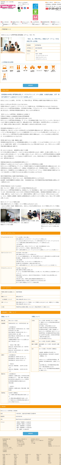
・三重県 (37, 452)
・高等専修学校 (4, 436)
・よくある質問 (50, 432)
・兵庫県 (48, 450)
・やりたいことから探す (20, 435)
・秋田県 (3, 450)
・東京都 (14, 448)
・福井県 (26, 452)
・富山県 (26, 449)
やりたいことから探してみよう (25, 15)
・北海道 (3, 448)
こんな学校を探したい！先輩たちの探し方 (35, 15)
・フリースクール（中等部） (7, 439)
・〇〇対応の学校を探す (20, 436)
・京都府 (48, 449)
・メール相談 (33, 435)
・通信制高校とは (51, 431)
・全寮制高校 (4, 443)
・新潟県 (26, 448)
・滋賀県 (48, 452)
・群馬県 (14, 456)
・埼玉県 (14, 452)
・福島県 (3, 456)
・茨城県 (14, 453)
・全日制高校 (4, 442)
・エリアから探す (19, 438)
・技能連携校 (4, 435)
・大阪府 (48, 448)
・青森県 (3, 449)
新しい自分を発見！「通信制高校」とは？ (5, 15)
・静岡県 (37, 448)
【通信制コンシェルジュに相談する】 (37, 432)
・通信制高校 (4, 432)
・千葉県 (14, 450)
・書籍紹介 (49, 435)
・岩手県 (3, 452)
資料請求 (30, 77)
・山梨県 (26, 453)
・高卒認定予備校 (5, 438)
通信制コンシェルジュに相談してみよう (55, 15)
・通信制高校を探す (19, 432)
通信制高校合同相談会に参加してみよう (45, 15)
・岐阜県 (37, 450)
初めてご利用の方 (50, 2)
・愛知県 (37, 449)
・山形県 (3, 453)
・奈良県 (48, 453)
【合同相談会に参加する (35, 431)
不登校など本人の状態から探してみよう (15, 15)
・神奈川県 (15, 449)
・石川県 (26, 450)
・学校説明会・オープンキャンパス (54, 438)
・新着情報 (49, 436)
